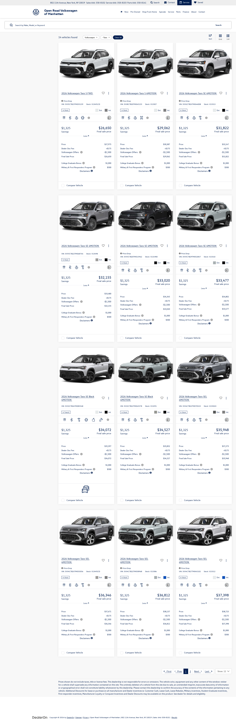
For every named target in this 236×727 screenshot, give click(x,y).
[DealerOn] (40, 717)
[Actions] (108, 93)
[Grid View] (219, 37)
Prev (178, 671)
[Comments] (109, 118)
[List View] (228, 37)
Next (198, 671)
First (167, 671)
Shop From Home (149, 11)
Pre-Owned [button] (135, 11)
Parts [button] (178, 11)
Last (208, 671)
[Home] (121, 11)
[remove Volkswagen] (91, 37)
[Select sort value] (211, 37)
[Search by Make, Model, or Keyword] (114, 25)
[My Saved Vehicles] (198, 2)
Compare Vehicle (75, 185)
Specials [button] (162, 11)
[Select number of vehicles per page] (223, 671)
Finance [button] (186, 11)
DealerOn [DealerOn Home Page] (70, 717)
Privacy (86, 717)
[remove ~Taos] (106, 37)
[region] (86, 156)
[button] (111, 64)
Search (219, 25)
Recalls (174, 717)
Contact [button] (202, 11)
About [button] (193, 11)
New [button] (126, 11)
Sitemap (78, 717)
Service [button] (171, 11)
